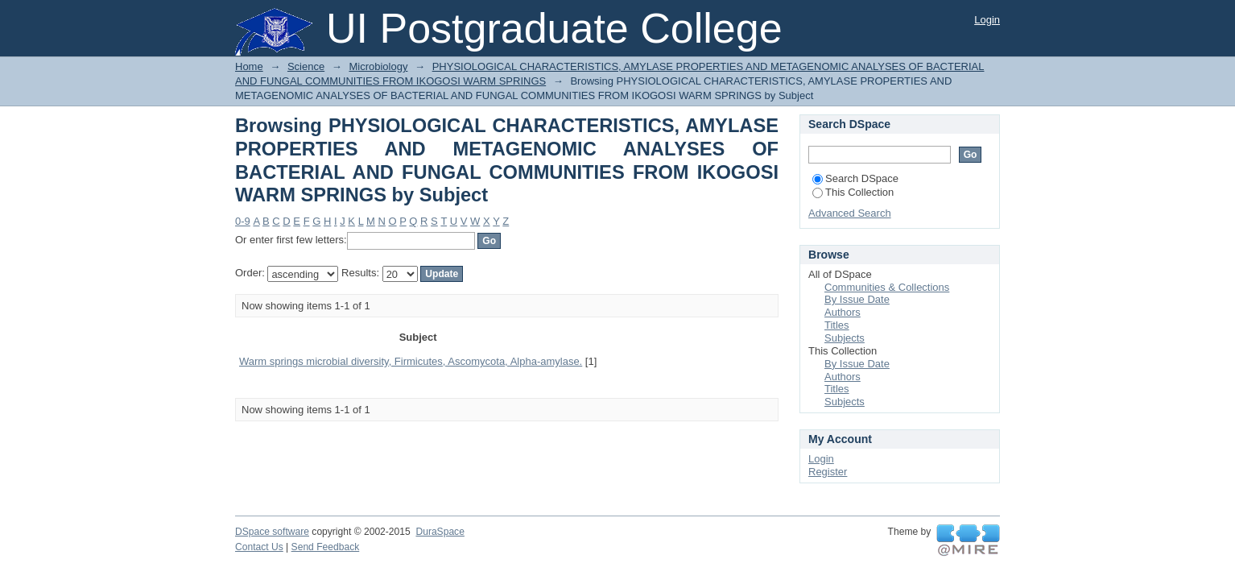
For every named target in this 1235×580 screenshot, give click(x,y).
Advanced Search (849, 213)
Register (827, 472)
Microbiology (378, 66)
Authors (842, 312)
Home (249, 66)
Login (987, 20)
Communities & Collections (886, 287)
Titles (836, 325)
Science (305, 66)
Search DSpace (855, 178)
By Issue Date (857, 299)
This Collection (853, 192)
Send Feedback (325, 547)
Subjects (844, 338)
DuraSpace (439, 531)
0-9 (242, 221)
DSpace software (272, 531)
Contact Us (259, 547)
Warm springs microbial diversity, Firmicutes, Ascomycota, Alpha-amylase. (410, 361)
